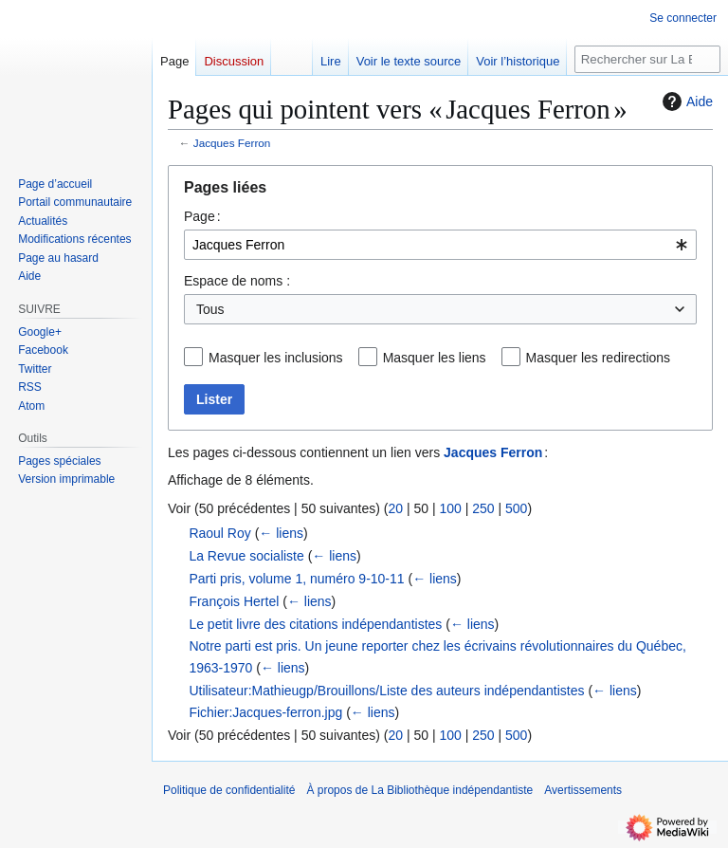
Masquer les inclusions (276, 357)
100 (450, 508)
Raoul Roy (219, 533)
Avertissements (583, 790)
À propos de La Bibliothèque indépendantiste (419, 790)
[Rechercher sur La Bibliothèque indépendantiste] (647, 59)
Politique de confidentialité (229, 790)
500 (516, 508)
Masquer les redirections (598, 357)
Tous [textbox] (210, 309)
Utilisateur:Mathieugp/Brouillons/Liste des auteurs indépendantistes (386, 690)
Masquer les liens (434, 357)
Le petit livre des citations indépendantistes (315, 624)
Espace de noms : (237, 280)
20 (395, 508)
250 (483, 508)
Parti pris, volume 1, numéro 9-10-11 (296, 578)
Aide (685, 101)
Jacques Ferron (232, 143)
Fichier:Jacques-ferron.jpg (265, 712)
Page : (202, 216)
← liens (281, 533)
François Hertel (234, 601)
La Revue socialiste (246, 555)
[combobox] (440, 245)
